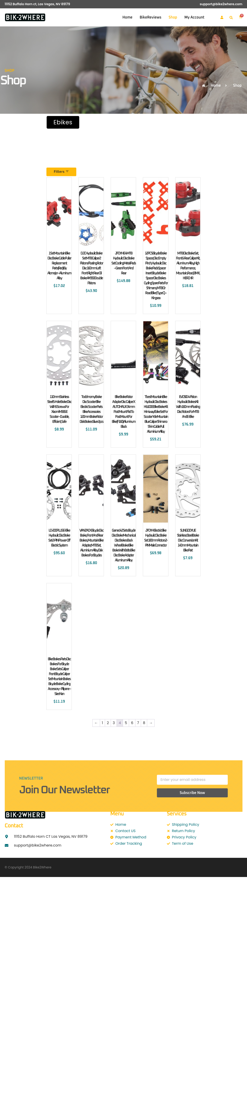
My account (194, 17)
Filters (61, 261)
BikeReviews (150, 17)
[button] (231, 17)
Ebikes (62, 122)
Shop (173, 17)
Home (127, 17)
